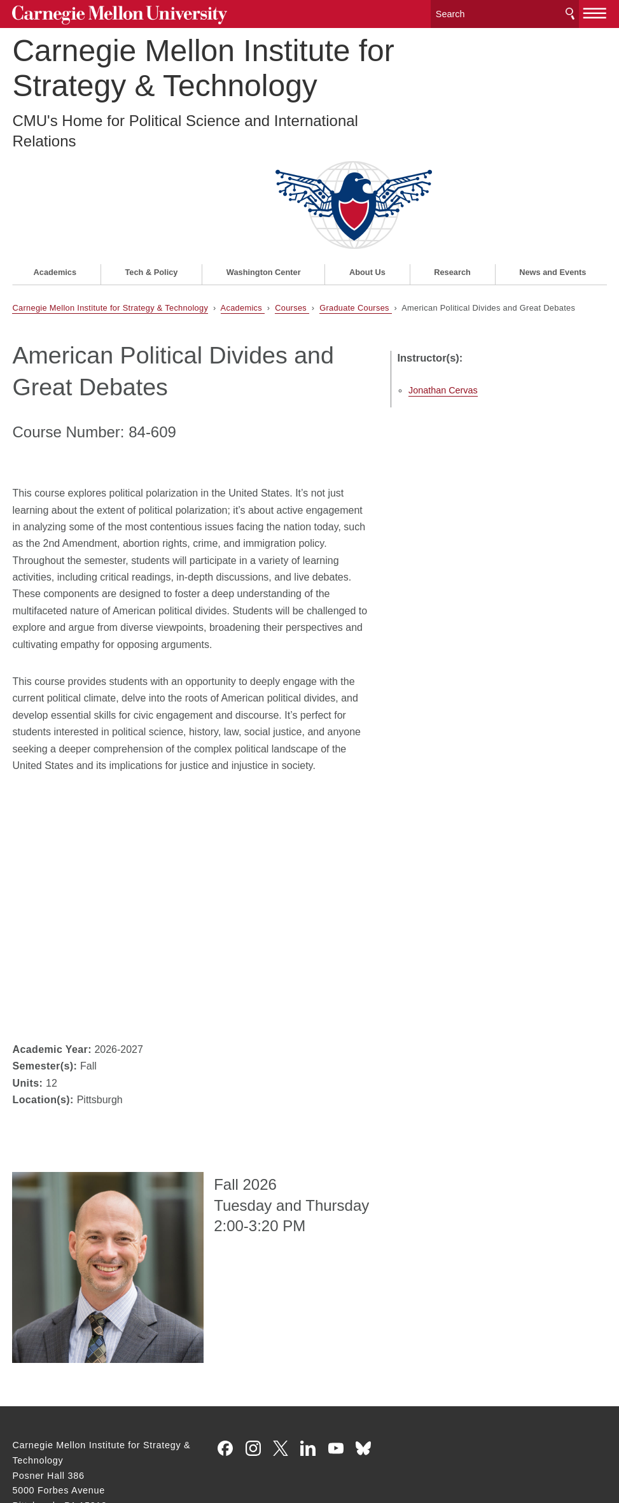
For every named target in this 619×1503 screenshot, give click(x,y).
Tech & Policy (151, 169)
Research (452, 169)
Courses (292, 204)
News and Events (552, 169)
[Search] (505, 12)
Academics (55, 169)
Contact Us (37, 1423)
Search (570, 12)
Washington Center (263, 169)
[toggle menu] (595, 11)
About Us (367, 169)
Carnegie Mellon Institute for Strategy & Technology (203, 65)
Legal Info (34, 1448)
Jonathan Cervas (480, 275)
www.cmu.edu (106, 1448)
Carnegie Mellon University (107, 14)
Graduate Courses (355, 204)
